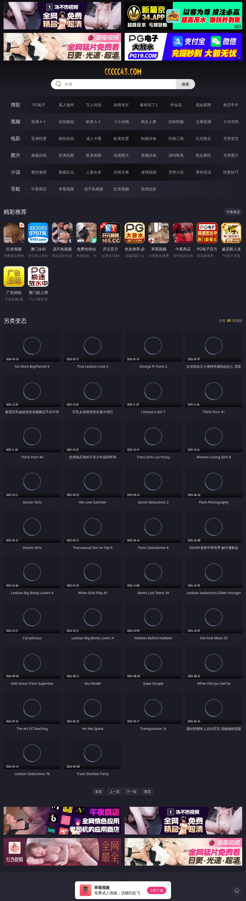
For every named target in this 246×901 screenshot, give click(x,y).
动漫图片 (121, 155)
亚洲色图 (66, 155)
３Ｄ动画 (121, 121)
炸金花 (176, 104)
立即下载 (156, 890)
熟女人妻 (148, 121)
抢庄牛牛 (231, 104)
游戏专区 (121, 104)
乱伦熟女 (203, 138)
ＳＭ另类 (231, 121)
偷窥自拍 (39, 155)
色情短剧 (148, 189)
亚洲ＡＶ (39, 121)
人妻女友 (93, 172)
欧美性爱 (121, 138)
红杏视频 (121, 189)
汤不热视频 (93, 189)
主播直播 (203, 121)
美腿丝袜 (148, 155)
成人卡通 (93, 138)
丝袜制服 (176, 121)
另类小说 (176, 172)
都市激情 (39, 172)
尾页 (147, 791)
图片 (15, 155)
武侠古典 (121, 172)
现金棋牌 (203, 104)
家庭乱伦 (66, 172)
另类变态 (231, 138)
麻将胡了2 (148, 104)
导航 (15, 189)
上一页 (115, 791)
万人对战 (93, 104)
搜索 (185, 84)
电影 (15, 138)
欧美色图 (93, 155)
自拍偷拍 (66, 121)
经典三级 (176, 138)
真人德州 (66, 104)
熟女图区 (203, 155)
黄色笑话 (203, 172)
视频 (15, 121)
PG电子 (38, 104)
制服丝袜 (148, 138)
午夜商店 (39, 189)
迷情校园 (148, 172)
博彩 (15, 104)
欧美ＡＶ (93, 121)
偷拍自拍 (66, 138)
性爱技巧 (231, 172)
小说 (15, 172)
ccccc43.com (123, 72)
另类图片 (231, 155)
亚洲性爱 (39, 138)
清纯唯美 (176, 155)
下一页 (131, 791)
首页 (98, 791)
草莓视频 (66, 189)
